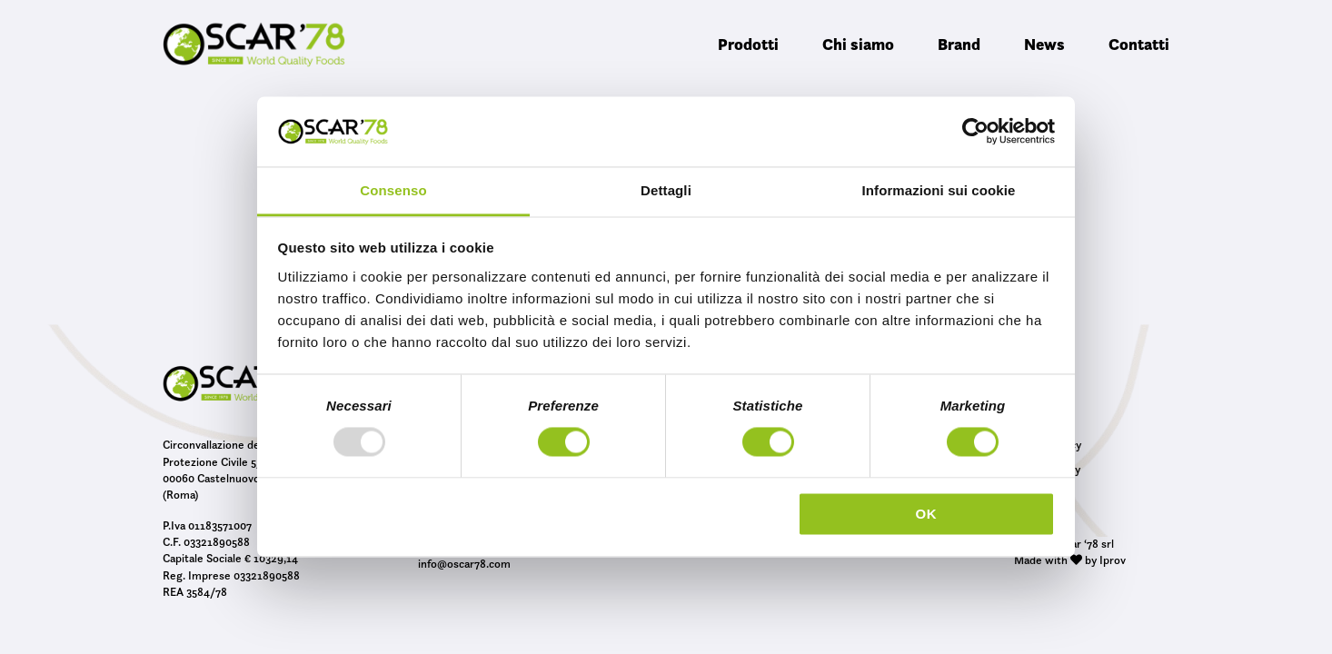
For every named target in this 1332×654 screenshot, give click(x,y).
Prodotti (748, 44)
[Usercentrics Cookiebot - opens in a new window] (975, 131)
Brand (959, 44)
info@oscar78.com (464, 563)
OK (926, 513)
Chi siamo (858, 44)
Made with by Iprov (1070, 559)
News (1044, 44)
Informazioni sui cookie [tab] (939, 190)
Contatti (1138, 44)
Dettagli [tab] (666, 190)
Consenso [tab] (393, 190)
